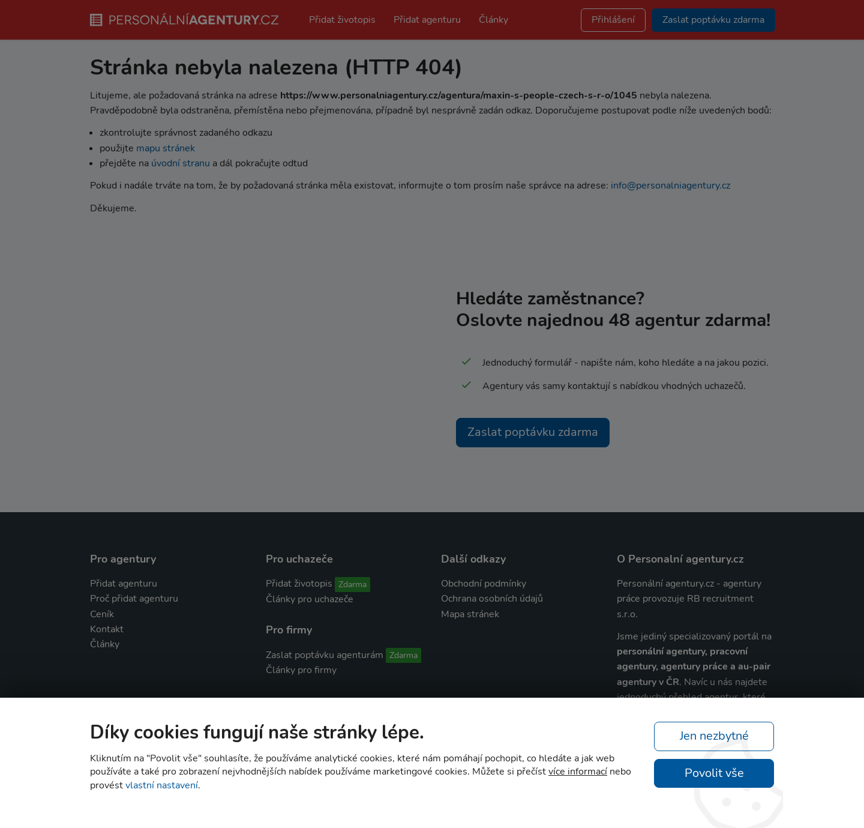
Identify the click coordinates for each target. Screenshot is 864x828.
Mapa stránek (470, 614)
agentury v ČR (648, 682)
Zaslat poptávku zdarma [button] (713, 19)
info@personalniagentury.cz (670, 185)
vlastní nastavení (161, 785)
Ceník (102, 614)
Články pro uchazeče (309, 599)
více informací (577, 771)
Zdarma (352, 584)
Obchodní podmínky (483, 583)
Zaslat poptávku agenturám (324, 655)
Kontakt (107, 629)
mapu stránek (165, 148)
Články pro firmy (301, 670)
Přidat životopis (342, 19)
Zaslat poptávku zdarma (532, 432)
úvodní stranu (180, 163)
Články (493, 19)
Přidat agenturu (427, 19)
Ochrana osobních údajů (492, 598)
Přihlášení (613, 19)
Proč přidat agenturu (134, 598)
